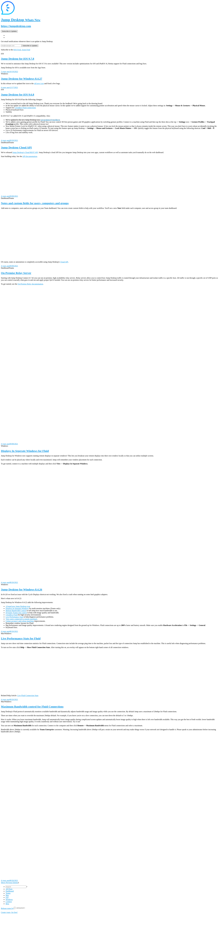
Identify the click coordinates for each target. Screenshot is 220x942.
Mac (7, 895)
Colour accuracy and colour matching (20, 621)
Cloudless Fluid (12, 615)
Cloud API (64, 262)
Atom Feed (26, 50)
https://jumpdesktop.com (16, 26)
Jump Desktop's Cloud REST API (25, 152)
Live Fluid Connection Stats (27, 696)
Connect (9, 902)
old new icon (39, 83)
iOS (7, 897)
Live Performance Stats (14, 617)
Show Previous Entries (10, 883)
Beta (7, 904)
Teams (8, 893)
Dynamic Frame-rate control (16, 613)
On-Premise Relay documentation (30, 284)
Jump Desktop (20, 20)
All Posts (9, 889)
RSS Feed (17, 50)
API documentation (29, 156)
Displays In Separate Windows (17, 608)
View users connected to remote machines (21, 619)
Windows (9, 900)
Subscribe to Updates (9, 31)
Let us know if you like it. (50, 120)
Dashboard (10, 891)
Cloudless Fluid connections (25, 108)
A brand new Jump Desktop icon (18, 606)
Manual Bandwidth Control (16, 611)
